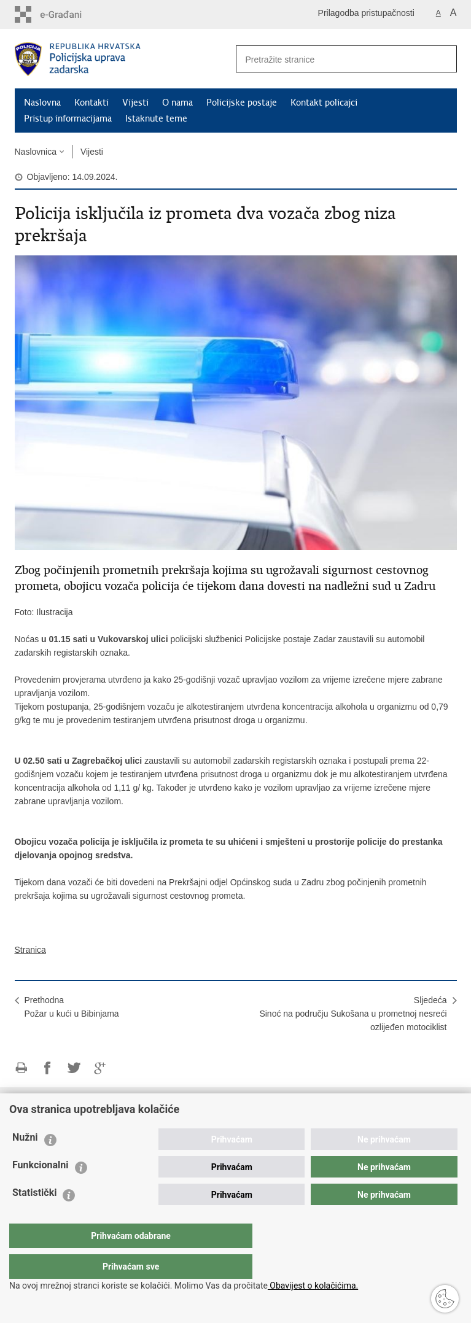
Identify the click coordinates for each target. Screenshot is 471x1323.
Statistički (34, 1217)
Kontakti (91, 102)
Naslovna (42, 102)
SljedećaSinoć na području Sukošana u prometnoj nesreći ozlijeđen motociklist (352, 1013)
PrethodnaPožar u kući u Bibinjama (72, 1006)
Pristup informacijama (68, 118)
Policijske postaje (241, 102)
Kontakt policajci (323, 102)
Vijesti (135, 102)
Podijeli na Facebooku (47, 1067)
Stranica (30, 950)
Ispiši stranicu (21, 1067)
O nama (177, 102)
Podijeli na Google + (100, 1067)
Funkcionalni (40, 1189)
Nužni (25, 1162)
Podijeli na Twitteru (74, 1067)
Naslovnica (35, 152)
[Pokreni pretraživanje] (442, 59)
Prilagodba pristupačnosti (366, 13)
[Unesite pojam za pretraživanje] (328, 59)
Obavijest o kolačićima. (313, 1285)
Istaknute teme (156, 118)
